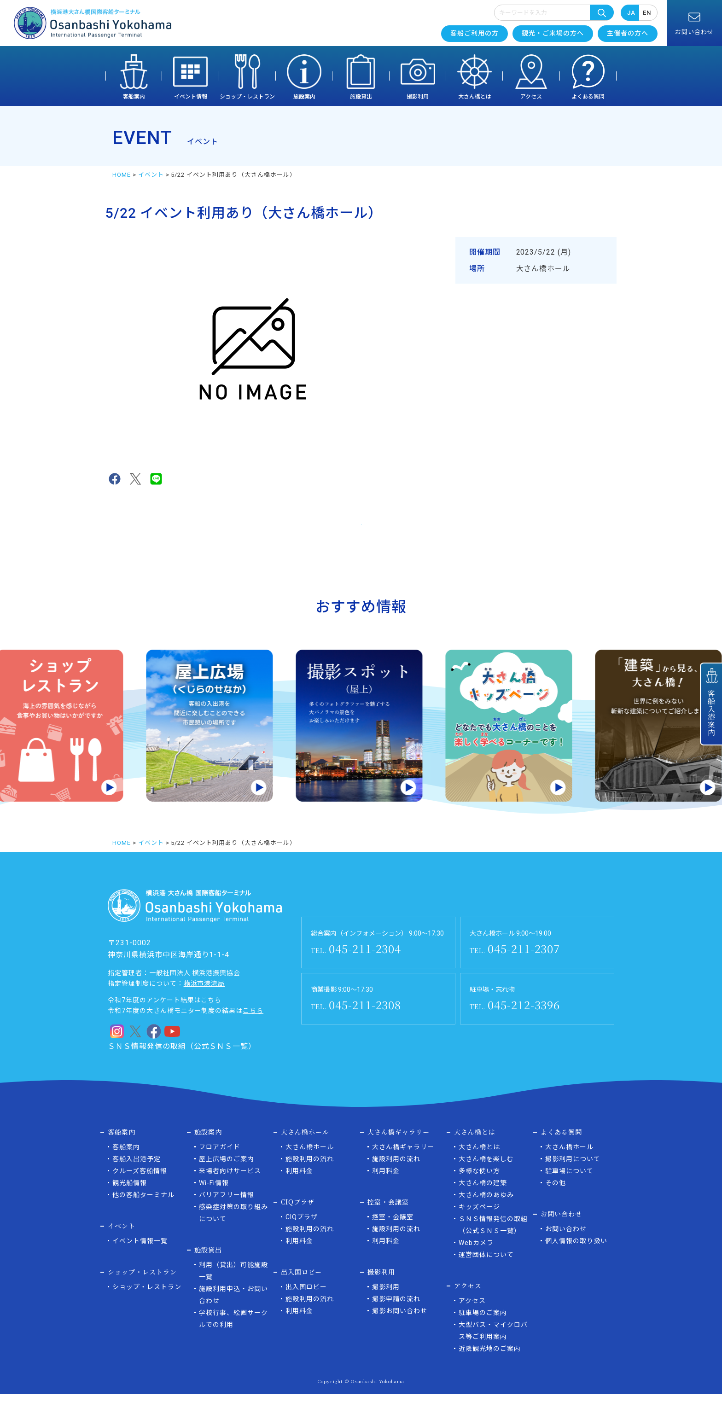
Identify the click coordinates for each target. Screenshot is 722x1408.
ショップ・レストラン (247, 96)
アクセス (531, 96)
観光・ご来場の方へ (553, 33)
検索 (602, 12)
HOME (121, 174)
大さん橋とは (474, 96)
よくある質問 (588, 96)
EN (647, 12)
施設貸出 (361, 96)
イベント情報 (190, 96)
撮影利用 (418, 96)
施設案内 (304, 96)
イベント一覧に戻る (361, 528)
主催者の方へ (627, 33)
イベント (151, 174)
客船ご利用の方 (474, 33)
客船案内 (134, 96)
